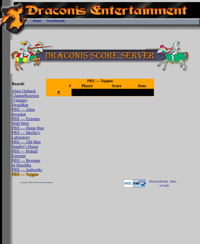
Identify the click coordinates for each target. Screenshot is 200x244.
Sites (173, 181)
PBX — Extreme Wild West (26, 121)
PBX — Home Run (28, 128)
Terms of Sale (164, 183)
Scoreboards (56, 20)
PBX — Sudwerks (27, 170)
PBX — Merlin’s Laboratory (26, 135)
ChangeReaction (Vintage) (25, 97)
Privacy (154, 181)
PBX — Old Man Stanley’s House (26, 144)
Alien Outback (24, 91)
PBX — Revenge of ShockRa (26, 162)
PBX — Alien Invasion (23, 111)
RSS (142, 181)
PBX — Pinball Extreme (24, 153)
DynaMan (20, 105)
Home (37, 20)
